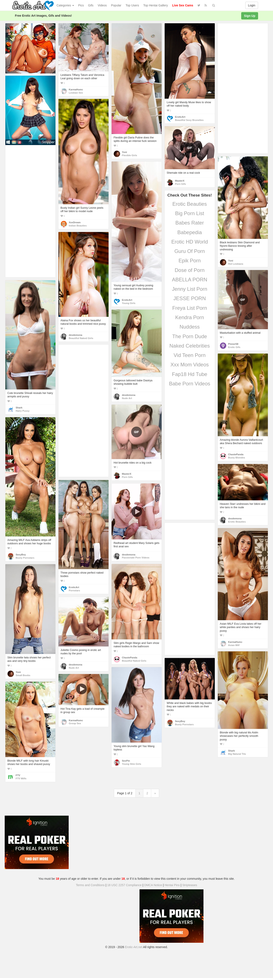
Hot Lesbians (235, 264)
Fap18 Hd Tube (189, 374)
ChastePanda (236, 454)
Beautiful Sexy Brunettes (189, 120)
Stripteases (189, 885)
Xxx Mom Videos (189, 364)
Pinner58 (233, 344)
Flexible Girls (129, 155)
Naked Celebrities (189, 346)
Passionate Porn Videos (136, 557)
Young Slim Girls (131, 764)
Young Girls (128, 303)
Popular (116, 5)
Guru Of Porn (189, 251)
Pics (81, 5)
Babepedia (189, 232)
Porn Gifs (180, 184)
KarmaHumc (76, 89)
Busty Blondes (236, 457)
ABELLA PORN (189, 279)
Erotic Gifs (234, 347)
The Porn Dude (189, 336)
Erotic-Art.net (133, 947)
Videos (102, 5)
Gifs (90, 5)
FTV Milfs (21, 778)
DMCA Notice (153, 885)
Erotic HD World (189, 242)
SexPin (126, 760)
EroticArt (180, 117)
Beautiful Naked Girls (81, 338)
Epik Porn (190, 260)
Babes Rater (189, 223)
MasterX (179, 180)
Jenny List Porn (189, 289)
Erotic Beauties (189, 204)
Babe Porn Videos (189, 383)
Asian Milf (234, 645)
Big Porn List (189, 213)
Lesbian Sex (76, 92)
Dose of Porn (190, 270)
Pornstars (74, 590)
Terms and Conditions (90, 885)
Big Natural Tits (237, 754)
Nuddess (190, 327)
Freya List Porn (189, 308)
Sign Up (249, 16)
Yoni (124, 152)
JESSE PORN (189, 298)
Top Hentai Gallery (155, 5)
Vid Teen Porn (190, 355)
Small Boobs (23, 675)
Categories (65, 5)
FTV (18, 775)
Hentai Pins (172, 885)
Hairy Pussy (23, 411)
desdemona (75, 335)
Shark (19, 407)
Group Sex (75, 723)
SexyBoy (21, 554)
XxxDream (75, 222)
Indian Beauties (78, 225)
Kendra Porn (189, 317)
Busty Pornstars (25, 558)
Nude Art (127, 398)
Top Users (132, 5)
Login (251, 5)
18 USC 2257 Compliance (124, 885)
